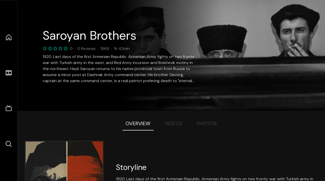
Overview (138, 123)
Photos (207, 123)
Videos (174, 123)
